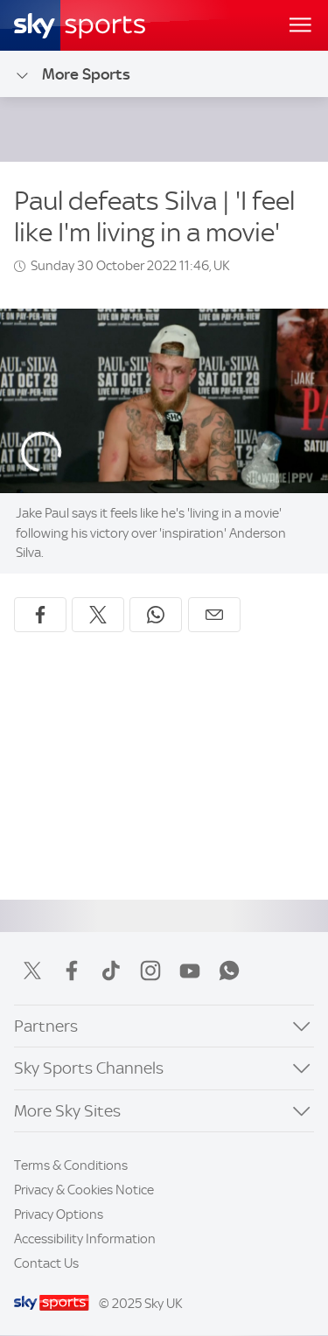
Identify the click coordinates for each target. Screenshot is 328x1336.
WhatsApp (229, 970)
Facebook (71, 970)
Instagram (150, 970)
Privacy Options (58, 1214)
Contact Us (46, 1263)
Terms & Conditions (71, 1165)
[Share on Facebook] (40, 614)
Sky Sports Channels (89, 1068)
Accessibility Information (85, 1239)
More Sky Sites (67, 1111)
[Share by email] (214, 614)
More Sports (72, 74)
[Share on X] (98, 614)
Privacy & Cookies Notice (84, 1190)
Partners (46, 1026)
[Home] (79, 25)
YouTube (189, 970)
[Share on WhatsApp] (155, 614)
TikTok (111, 970)
